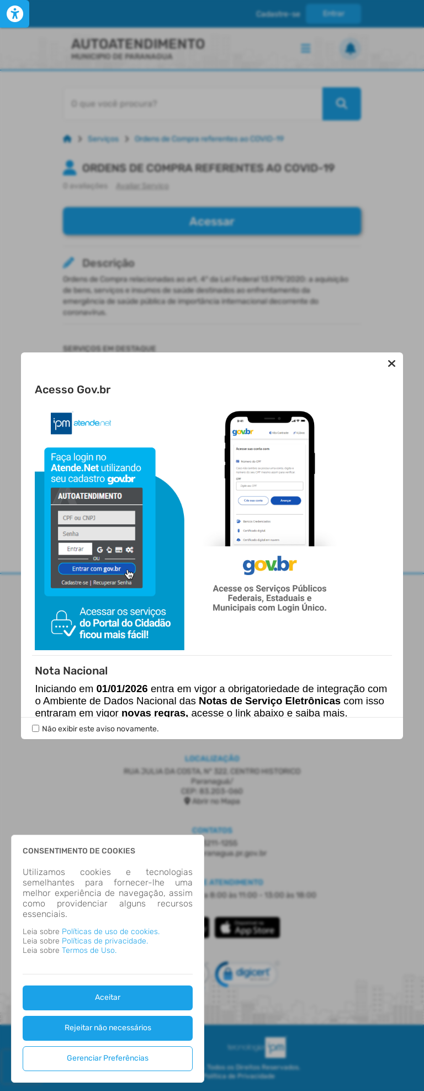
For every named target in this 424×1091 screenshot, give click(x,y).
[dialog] (107, 959)
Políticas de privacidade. (105, 941)
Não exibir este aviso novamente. (100, 729)
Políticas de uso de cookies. (111, 931)
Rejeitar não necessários (108, 1027)
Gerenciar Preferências (108, 1058)
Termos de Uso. (89, 950)
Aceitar (107, 997)
